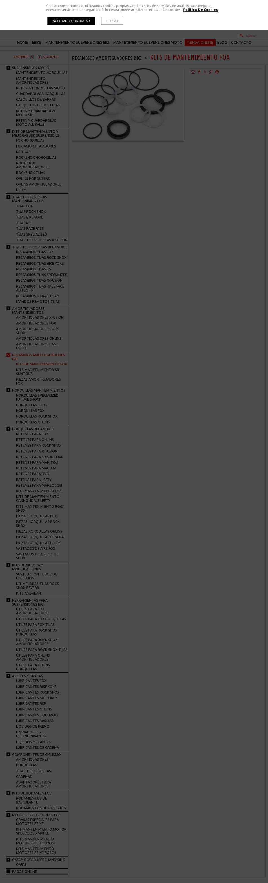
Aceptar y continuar (71, 21)
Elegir (112, 21)
